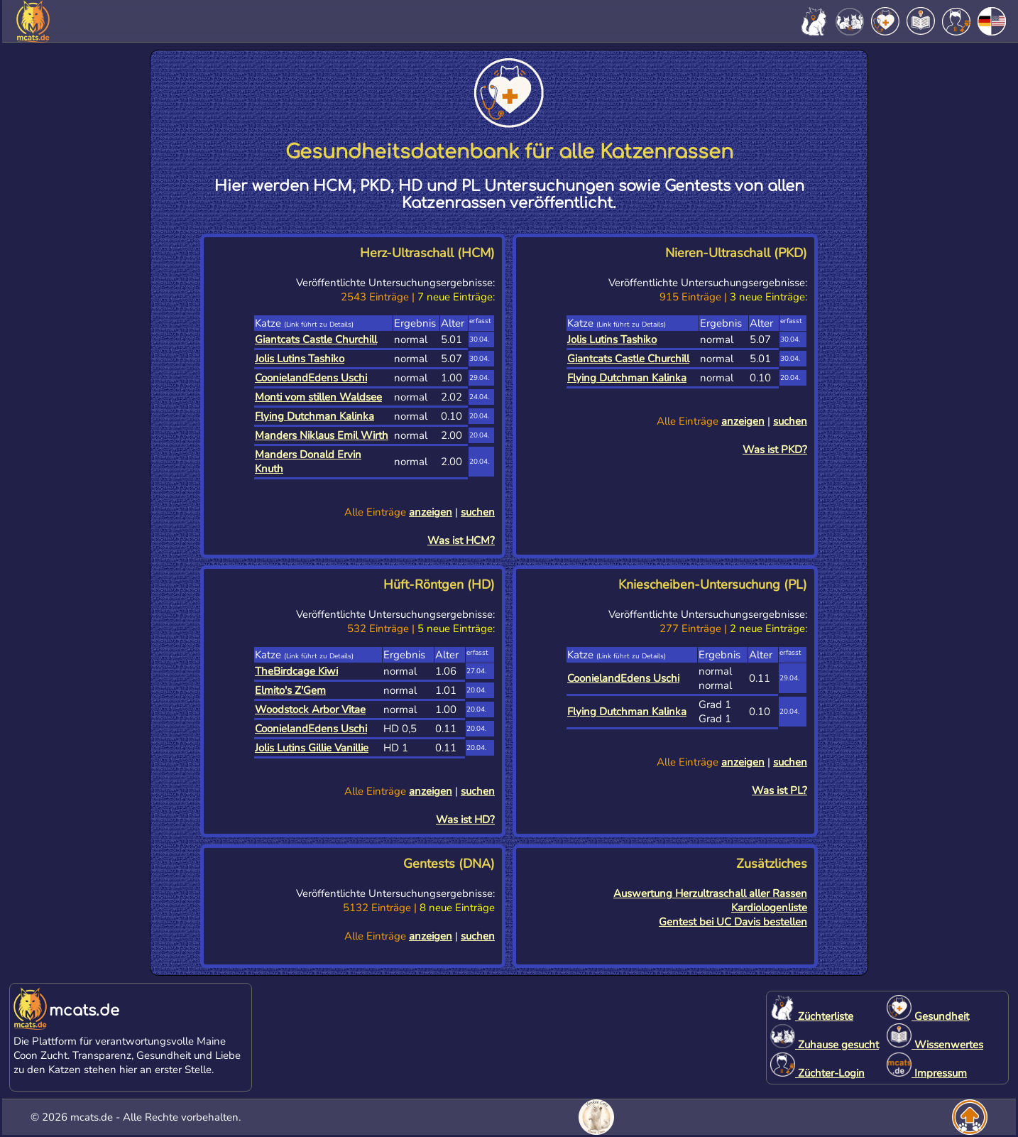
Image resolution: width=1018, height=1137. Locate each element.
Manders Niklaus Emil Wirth (321, 435)
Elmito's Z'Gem (290, 690)
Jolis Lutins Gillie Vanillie (311, 748)
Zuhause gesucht (824, 1045)
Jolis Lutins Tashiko (299, 359)
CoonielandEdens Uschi (311, 378)
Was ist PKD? (775, 449)
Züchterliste (811, 1016)
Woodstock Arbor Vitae (310, 709)
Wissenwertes (935, 1045)
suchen (478, 512)
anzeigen (430, 512)
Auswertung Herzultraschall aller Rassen (710, 893)
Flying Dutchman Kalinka (314, 416)
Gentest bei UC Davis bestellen (733, 922)
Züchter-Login (817, 1073)
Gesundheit (928, 1016)
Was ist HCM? (461, 540)
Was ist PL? (779, 790)
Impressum (927, 1073)
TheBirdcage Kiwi (296, 671)
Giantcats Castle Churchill (316, 339)
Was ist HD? (465, 819)
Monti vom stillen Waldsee (318, 397)
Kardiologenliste (769, 908)
